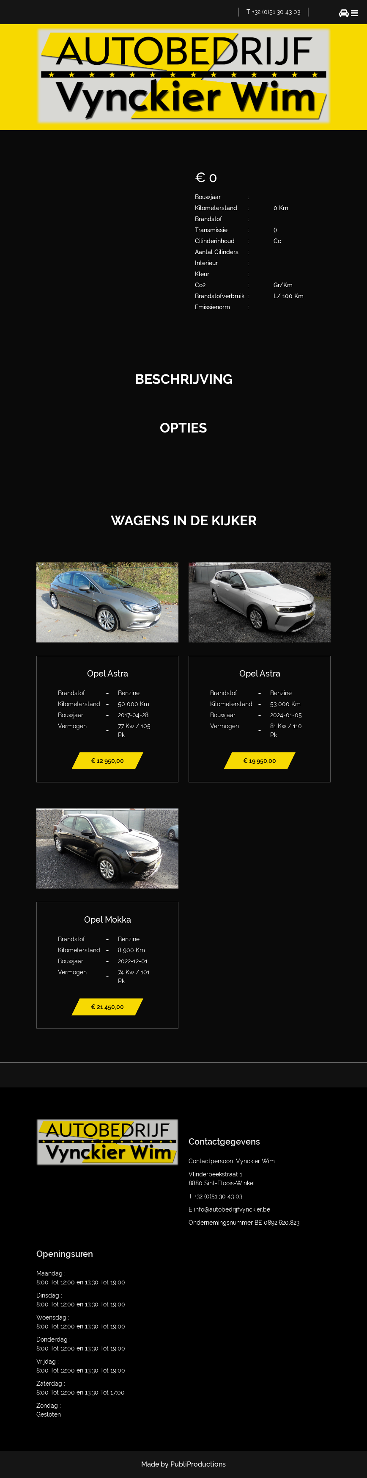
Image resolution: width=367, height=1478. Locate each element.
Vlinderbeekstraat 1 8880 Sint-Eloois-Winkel (222, 1179)
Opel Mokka (107, 920)
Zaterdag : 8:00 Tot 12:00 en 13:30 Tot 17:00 (80, 1388)
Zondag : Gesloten (48, 1410)
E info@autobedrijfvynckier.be (229, 1209)
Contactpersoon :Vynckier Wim (232, 1161)
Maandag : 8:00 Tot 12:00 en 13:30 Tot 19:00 (80, 1278)
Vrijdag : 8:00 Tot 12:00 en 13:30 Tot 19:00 (80, 1366)
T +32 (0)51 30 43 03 (273, 11)
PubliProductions (198, 1464)
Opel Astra (107, 673)
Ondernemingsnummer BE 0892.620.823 (244, 1222)
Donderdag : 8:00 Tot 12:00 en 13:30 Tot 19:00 (80, 1344)
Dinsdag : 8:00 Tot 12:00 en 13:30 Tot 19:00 (80, 1300)
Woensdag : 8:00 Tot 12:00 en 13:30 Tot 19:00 (80, 1322)
